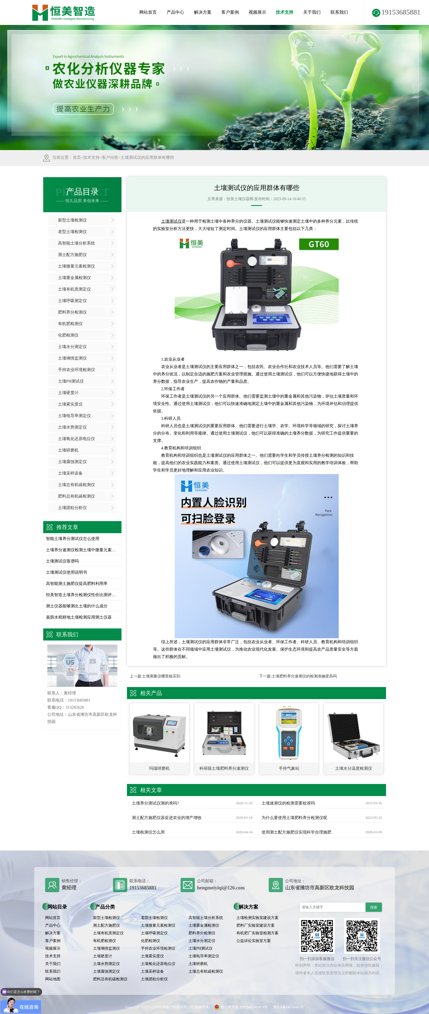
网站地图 (52, 979)
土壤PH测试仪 (71, 381)
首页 (77, 157)
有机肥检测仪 (70, 323)
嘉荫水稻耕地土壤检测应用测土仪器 (79, 617)
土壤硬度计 (68, 392)
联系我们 (339, 12)
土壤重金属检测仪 (74, 277)
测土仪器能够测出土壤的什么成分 (77, 606)
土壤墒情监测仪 (72, 358)
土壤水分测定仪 (72, 346)
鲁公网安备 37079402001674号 (240, 1007)
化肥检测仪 (68, 335)
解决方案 (202, 12)
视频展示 (257, 12)
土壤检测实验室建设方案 (257, 918)
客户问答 (110, 157)
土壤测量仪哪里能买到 (161, 676)
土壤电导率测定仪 (74, 415)
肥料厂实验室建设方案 (255, 925)
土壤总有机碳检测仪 (76, 484)
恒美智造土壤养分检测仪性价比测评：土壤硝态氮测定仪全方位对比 (82, 595)
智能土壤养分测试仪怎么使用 (72, 538)
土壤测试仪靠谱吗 (62, 561)
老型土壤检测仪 (72, 231)
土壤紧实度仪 (70, 404)
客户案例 (230, 12)
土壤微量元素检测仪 (76, 266)
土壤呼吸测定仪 (72, 300)
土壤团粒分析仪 (72, 507)
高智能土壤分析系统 (76, 243)
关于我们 (312, 12)
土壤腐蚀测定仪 (72, 461)
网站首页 (148, 12)
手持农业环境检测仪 (76, 369)
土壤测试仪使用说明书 (66, 572)
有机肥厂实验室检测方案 (257, 933)
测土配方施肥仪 (72, 254)
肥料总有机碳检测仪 (76, 496)
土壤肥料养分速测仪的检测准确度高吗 (304, 676)
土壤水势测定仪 (72, 427)
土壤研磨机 (68, 450)
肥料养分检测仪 (72, 312)
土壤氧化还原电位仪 (76, 438)
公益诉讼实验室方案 (253, 941)
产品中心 (175, 12)
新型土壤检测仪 (72, 220)
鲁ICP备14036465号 (288, 1007)
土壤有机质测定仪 (74, 289)
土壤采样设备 (70, 473)
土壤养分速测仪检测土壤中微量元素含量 (82, 550)
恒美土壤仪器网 (240, 199)
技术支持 (284, 12)
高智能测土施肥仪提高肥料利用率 (77, 583)
